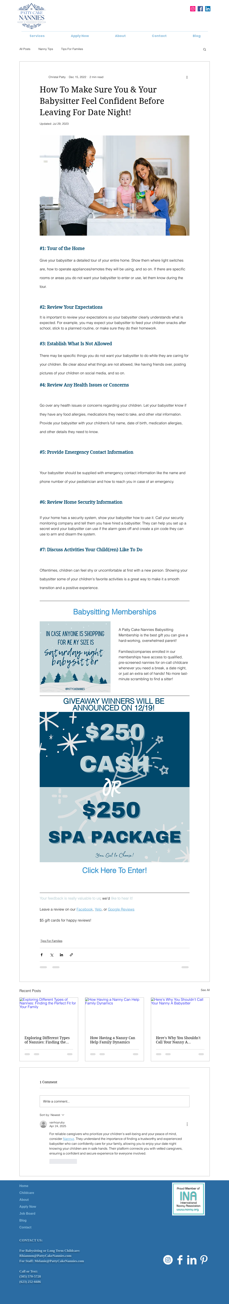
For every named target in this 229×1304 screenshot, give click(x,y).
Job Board (27, 1213)
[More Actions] (187, 1124)
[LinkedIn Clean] (192, 1260)
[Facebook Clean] (180, 1260)
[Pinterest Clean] (204, 1260)
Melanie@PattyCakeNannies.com (59, 1261)
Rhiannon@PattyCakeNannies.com (45, 1256)
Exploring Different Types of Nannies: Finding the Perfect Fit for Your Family (47, 1040)
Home (23, 1186)
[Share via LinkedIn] (61, 955)
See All (205, 990)
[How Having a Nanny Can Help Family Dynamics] (114, 1014)
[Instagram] (192, 8)
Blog (23, 1220)
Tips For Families (72, 49)
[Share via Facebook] (42, 955)
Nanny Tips (45, 49)
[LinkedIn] (207, 8)
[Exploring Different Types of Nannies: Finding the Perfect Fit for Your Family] (49, 1014)
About (24, 1199)
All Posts (24, 49)
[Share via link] (71, 955)
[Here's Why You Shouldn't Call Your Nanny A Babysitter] (180, 1014)
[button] (37, 36)
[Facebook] (200, 8)
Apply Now (27, 1206)
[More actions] (187, 77)
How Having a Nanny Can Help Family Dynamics (112, 1040)
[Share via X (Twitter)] (51, 955)
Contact (25, 1227)
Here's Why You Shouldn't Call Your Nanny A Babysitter (178, 1040)
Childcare (26, 1193)
